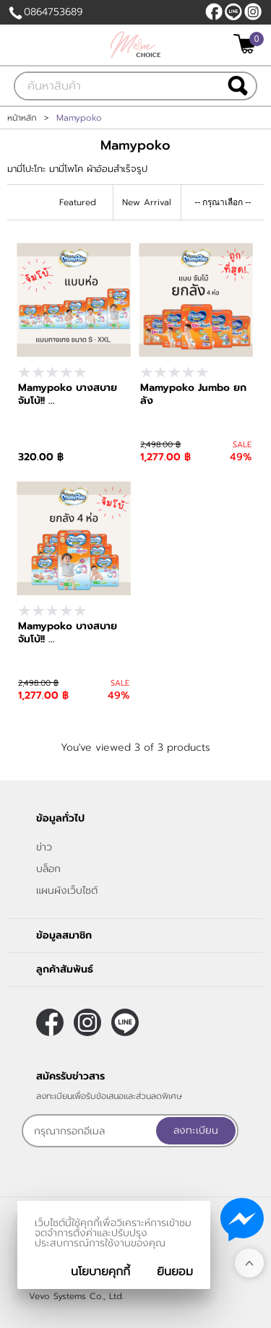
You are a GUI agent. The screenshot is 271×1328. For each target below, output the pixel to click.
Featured (77, 202)
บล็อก (48, 868)
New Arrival (146, 202)
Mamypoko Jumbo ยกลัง (193, 394)
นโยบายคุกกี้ (100, 1271)
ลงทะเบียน (195, 1130)
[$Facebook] (214, 11)
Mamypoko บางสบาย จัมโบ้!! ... (67, 394)
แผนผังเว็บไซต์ (67, 890)
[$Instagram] (253, 11)
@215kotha (233, 11)
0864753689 (53, 12)
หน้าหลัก (22, 117)
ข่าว (44, 847)
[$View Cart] (246, 43)
